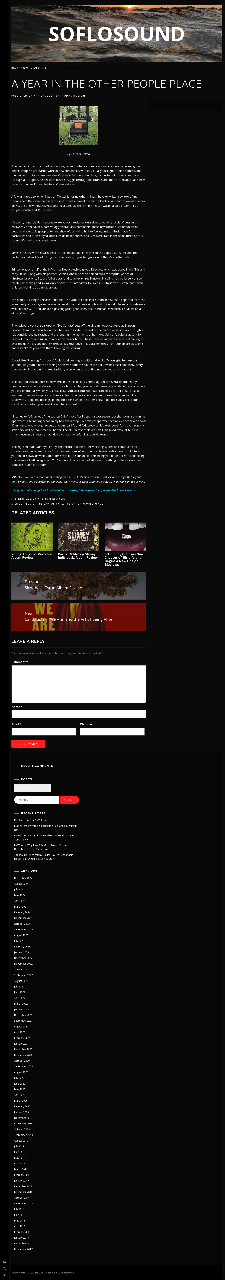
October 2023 (22, 923)
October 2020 (22, 1060)
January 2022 (21, 1009)
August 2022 (21, 981)
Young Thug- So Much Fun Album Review (31, 556)
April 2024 (19, 901)
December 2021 (23, 1015)
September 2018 (23, 1203)
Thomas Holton (72, 95)
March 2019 (21, 1169)
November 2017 (23, 1249)
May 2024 (19, 895)
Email (16, 724)
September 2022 (23, 975)
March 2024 (21, 906)
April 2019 (19, 1163)
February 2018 (22, 1232)
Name (16, 707)
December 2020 (23, 1049)
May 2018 (19, 1220)
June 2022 (19, 992)
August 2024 (21, 883)
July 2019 (19, 1146)
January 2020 (21, 1112)
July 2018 (19, 1209)
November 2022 (23, 963)
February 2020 (22, 1106)
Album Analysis (27, 499)
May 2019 (19, 1157)
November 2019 (23, 1123)
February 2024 (22, 912)
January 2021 (21, 1043)
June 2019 (19, 1152)
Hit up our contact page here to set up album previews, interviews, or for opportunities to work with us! (73, 490)
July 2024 (19, 889)
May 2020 (19, 1089)
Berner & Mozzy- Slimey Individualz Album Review (78, 556)
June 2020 (19, 1083)
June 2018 (19, 1215)
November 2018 (23, 1192)
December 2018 (23, 1186)
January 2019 (21, 1180)
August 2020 (21, 1072)
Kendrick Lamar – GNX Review (31, 820)
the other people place (84, 503)
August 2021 (21, 1026)
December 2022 (23, 958)
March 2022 (21, 1003)
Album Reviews (53, 499)
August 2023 (21, 935)
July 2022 (19, 986)
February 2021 (22, 1038)
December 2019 (23, 1117)
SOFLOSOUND (117, 33)
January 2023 (21, 952)
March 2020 (21, 1100)
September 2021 (23, 1020)
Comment (19, 662)
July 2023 (19, 941)
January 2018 (21, 1237)
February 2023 (22, 946)
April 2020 (19, 1095)
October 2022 (22, 969)
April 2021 (19, 1032)
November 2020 (23, 1055)
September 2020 (23, 1066)
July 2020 (19, 1077)
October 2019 (22, 1129)
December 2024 (23, 878)
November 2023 (23, 918)
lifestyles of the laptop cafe (39, 503)
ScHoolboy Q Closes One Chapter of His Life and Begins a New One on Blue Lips (124, 559)
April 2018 (19, 1226)
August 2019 (21, 1140)
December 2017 (23, 1243)
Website (86, 724)
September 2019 (23, 1135)
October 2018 (22, 1197)
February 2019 (22, 1175)
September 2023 (23, 929)
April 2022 (19, 998)
